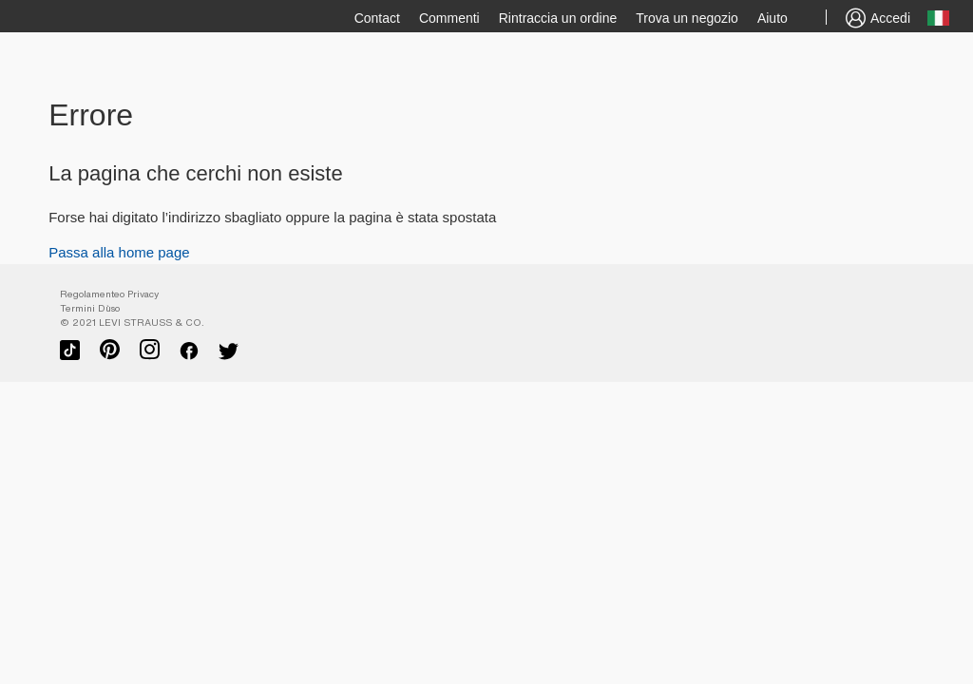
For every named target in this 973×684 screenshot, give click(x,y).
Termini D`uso (90, 308)
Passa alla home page (118, 252)
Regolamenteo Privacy (109, 294)
